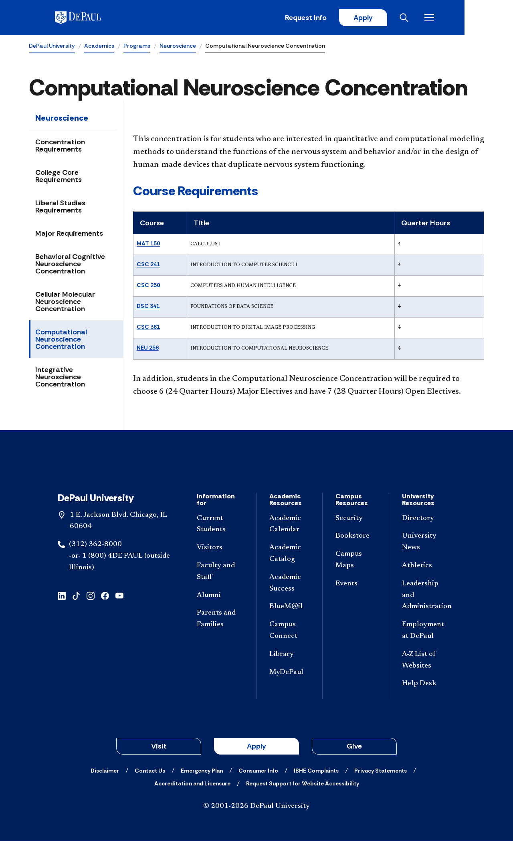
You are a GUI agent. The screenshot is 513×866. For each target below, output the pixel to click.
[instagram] (91, 620)
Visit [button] (159, 771)
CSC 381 (148, 327)
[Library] (289, 679)
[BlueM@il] (289, 632)
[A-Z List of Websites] (425, 685)
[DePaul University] (91, 18)
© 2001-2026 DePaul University (256, 831)
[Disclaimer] (105, 795)
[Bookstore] (355, 561)
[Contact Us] (150, 795)
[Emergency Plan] (202, 795)
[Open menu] (477, 18)
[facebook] (105, 620)
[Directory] (425, 543)
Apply (409, 18)
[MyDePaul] (289, 697)
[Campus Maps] (355, 585)
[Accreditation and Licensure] (192, 808)
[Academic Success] (289, 608)
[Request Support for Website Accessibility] (302, 808)
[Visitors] (220, 573)
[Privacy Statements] (380, 795)
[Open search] (452, 18)
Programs (136, 46)
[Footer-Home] (256, 479)
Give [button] (354, 771)
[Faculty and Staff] (220, 596)
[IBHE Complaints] (316, 795)
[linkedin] (62, 620)
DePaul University (52, 46)
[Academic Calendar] (289, 549)
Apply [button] (256, 771)
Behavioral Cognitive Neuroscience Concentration (70, 265)
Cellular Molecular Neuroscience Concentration (65, 302)
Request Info (352, 18)
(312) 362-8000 (95, 569)
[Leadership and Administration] (425, 620)
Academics (99, 46)
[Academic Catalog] (289, 578)
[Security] (355, 543)
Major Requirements (69, 234)
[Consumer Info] (258, 795)
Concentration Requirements (60, 146)
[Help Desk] (425, 709)
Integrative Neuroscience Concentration (60, 378)
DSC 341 (148, 306)
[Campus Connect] (289, 655)
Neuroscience (178, 46)
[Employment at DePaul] (425, 655)
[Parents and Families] (220, 644)
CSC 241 (148, 264)
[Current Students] (220, 549)
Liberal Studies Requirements (60, 207)
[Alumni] (220, 620)
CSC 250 (148, 285)
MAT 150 (148, 243)
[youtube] (119, 620)
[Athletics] (425, 591)
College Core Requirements (58, 176)
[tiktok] (76, 620)
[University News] (425, 567)
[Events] (355, 609)
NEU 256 (148, 348)
